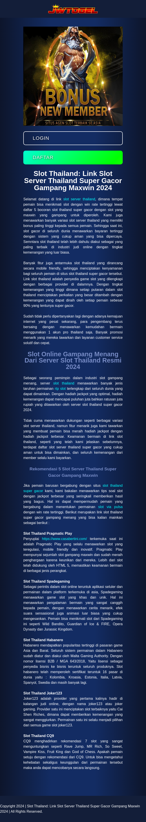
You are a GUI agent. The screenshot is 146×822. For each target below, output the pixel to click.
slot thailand (63, 383)
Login (41, 138)
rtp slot (60, 388)
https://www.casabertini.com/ (64, 539)
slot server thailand (79, 199)
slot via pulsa (110, 507)
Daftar (43, 157)
